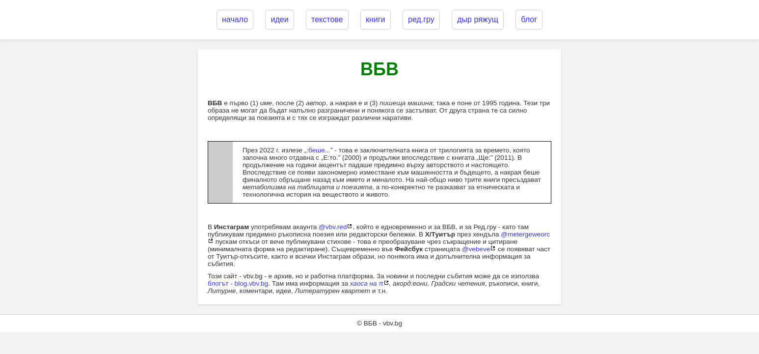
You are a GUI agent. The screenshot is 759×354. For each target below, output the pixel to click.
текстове (327, 19)
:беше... (318, 150)
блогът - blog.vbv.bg (238, 283)
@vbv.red (333, 227)
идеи (279, 19)
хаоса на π (366, 283)
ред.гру (421, 19)
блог (529, 19)
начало (235, 19)
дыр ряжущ (477, 19)
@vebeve (476, 249)
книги (375, 19)
